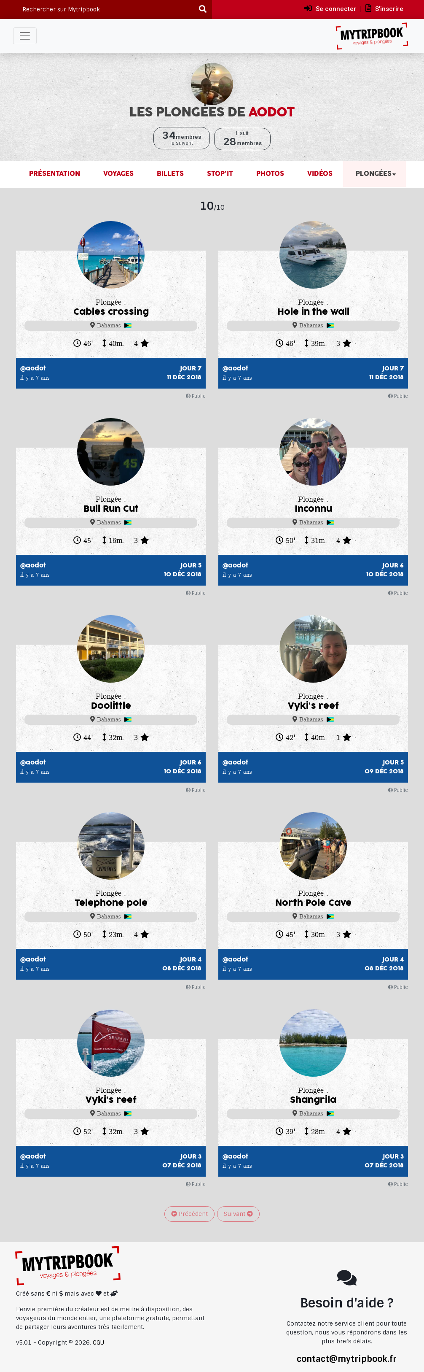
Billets (169, 174)
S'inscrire (384, 8)
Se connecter (330, 8)
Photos (269, 174)
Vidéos (319, 174)
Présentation (54, 174)
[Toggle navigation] (25, 35)
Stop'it (219, 174)
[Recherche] (203, 9)
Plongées (373, 174)
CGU (98, 1342)
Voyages (117, 174)
